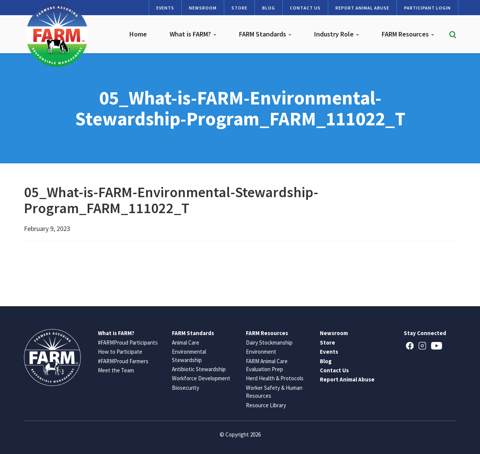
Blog (268, 8)
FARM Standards (265, 34)
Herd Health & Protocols (275, 378)
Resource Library (266, 405)
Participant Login (427, 8)
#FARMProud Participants (128, 342)
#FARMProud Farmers (123, 361)
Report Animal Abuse (362, 8)
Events (165, 8)
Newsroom (203, 8)
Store (239, 8)
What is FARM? (193, 34)
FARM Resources (408, 34)
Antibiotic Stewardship (199, 369)
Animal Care (185, 342)
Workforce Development (201, 378)
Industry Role (336, 34)
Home (138, 34)
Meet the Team (116, 370)
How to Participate (120, 351)
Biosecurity (185, 387)
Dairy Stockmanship (269, 342)
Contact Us (305, 8)
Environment (261, 351)
